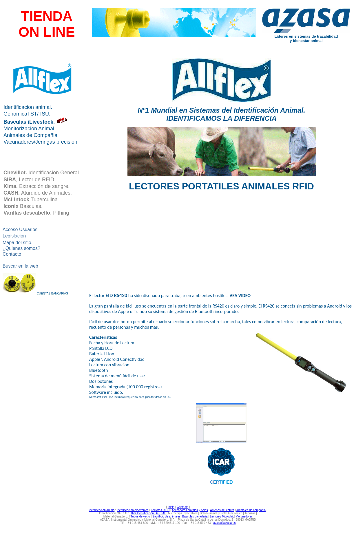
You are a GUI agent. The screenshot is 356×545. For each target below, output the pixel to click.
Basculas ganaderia (194, 516)
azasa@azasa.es (224, 522)
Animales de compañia (251, 510)
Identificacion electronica (133, 510)
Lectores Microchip (222, 516)
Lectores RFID (160, 510)
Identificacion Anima (101, 510)
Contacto (182, 507)
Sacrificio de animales (166, 516)
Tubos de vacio (140, 516)
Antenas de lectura (222, 510)
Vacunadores (244, 516)
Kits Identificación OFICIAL (148, 513)
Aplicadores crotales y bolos (190, 510)
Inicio (171, 507)
